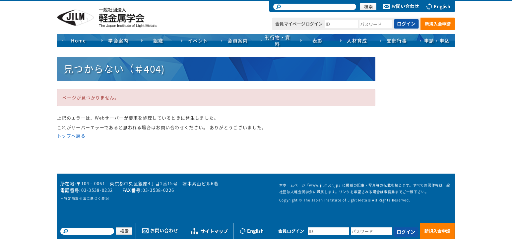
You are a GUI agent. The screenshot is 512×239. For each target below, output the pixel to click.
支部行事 (397, 40)
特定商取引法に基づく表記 (86, 198)
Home (78, 40)
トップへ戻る (71, 135)
